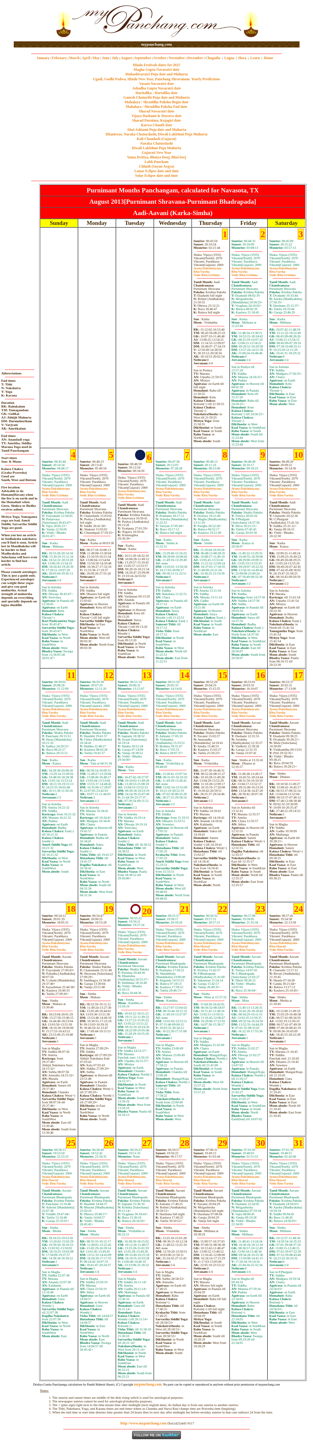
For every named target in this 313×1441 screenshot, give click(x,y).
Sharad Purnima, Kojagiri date (156, 120)
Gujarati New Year (156, 152)
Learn (255, 58)
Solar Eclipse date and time (156, 175)
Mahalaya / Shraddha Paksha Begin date (156, 102)
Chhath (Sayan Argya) (156, 166)
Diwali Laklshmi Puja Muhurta (156, 148)
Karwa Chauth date (156, 125)
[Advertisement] (33, 21)
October (159, 58)
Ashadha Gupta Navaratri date (156, 88)
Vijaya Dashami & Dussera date (156, 116)
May (96, 58)
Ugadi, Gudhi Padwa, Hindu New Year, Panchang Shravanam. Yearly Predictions (156, 79)
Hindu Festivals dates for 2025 (156, 65)
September (142, 58)
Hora (242, 58)
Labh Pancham (156, 162)
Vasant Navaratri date (156, 84)
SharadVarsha (205, 948)
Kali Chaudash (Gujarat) (156, 139)
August (126, 58)
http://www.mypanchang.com (143, 1423)
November (177, 58)
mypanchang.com (156, 44)
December (195, 58)
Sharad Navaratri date (156, 111)
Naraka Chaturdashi (156, 143)
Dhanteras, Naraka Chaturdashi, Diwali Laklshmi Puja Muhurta (156, 134)
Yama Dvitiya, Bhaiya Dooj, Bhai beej (156, 157)
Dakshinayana (207, 268)
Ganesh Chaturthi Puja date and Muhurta (156, 97)
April (86, 58)
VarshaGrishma (206, 273)
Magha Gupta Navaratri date (156, 69)
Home (268, 58)
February (59, 58)
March (74, 58)
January (43, 58)
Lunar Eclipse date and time (156, 171)
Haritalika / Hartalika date (156, 93)
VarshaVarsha (167, 493)
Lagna (229, 58)
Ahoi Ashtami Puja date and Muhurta (156, 129)
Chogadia (212, 58)
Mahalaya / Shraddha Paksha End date (156, 106)
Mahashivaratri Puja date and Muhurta (156, 74)
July (115, 58)
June (105, 58)
